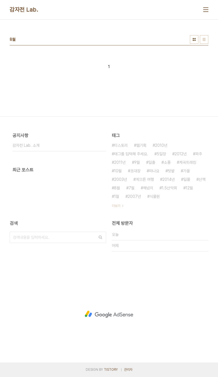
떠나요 (154, 171)
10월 (118, 171)
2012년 (181, 154)
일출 (151, 162)
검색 (100, 237)
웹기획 (141, 145)
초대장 (135, 171)
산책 (202, 179)
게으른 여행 (145, 179)
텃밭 (171, 171)
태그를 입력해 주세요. (131, 154)
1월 (116, 196)
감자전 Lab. (24, 9)
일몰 (186, 179)
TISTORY (111, 370)
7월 (132, 188)
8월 (117, 188)
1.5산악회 (169, 188)
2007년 (134, 196)
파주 (198, 154)
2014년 (168, 179)
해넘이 (148, 188)
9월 (137, 162)
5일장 (161, 154)
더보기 (116, 206)
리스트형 (204, 39)
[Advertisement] (109, 314)
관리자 (128, 370)
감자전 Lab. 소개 (25, 145)
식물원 (155, 196)
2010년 (161, 145)
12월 (189, 188)
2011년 (120, 162)
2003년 (120, 179)
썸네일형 (194, 39)
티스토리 (121, 145)
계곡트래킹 (187, 162)
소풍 (167, 162)
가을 (186, 171)
